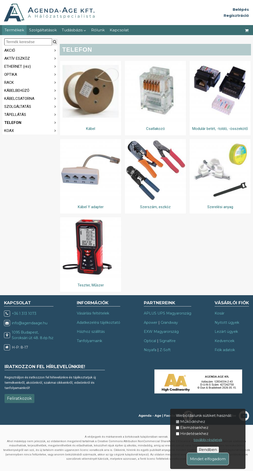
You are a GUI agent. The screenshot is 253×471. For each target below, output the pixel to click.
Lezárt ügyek (226, 331)
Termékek (14, 30)
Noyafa (150, 350)
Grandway (169, 322)
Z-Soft (165, 350)
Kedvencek (224, 341)
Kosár (219, 313)
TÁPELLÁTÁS (30, 114)
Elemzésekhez (194, 427)
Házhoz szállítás (91, 331)
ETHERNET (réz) (30, 66)
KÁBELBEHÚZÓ (30, 90)
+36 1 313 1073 (24, 313)
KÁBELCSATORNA (30, 98)
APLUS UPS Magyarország (167, 313)
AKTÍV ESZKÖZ (30, 58)
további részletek (208, 440)
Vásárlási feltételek (93, 313)
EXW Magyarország (161, 331)
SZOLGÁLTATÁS (30, 106)
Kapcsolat (119, 30)
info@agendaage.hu (29, 323)
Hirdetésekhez (194, 433)
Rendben (208, 449)
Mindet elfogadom (208, 458)
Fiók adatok (225, 350)
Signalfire (167, 341)
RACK (30, 82)
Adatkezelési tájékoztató (98, 322)
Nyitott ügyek (227, 322)
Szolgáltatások (43, 30)
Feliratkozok (19, 398)
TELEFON (30, 122)
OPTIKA (30, 74)
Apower (150, 322)
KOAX (30, 130)
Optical (150, 341)
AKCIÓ (30, 50)
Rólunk (98, 30)
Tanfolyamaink (89, 341)
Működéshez (192, 421)
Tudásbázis (74, 30)
